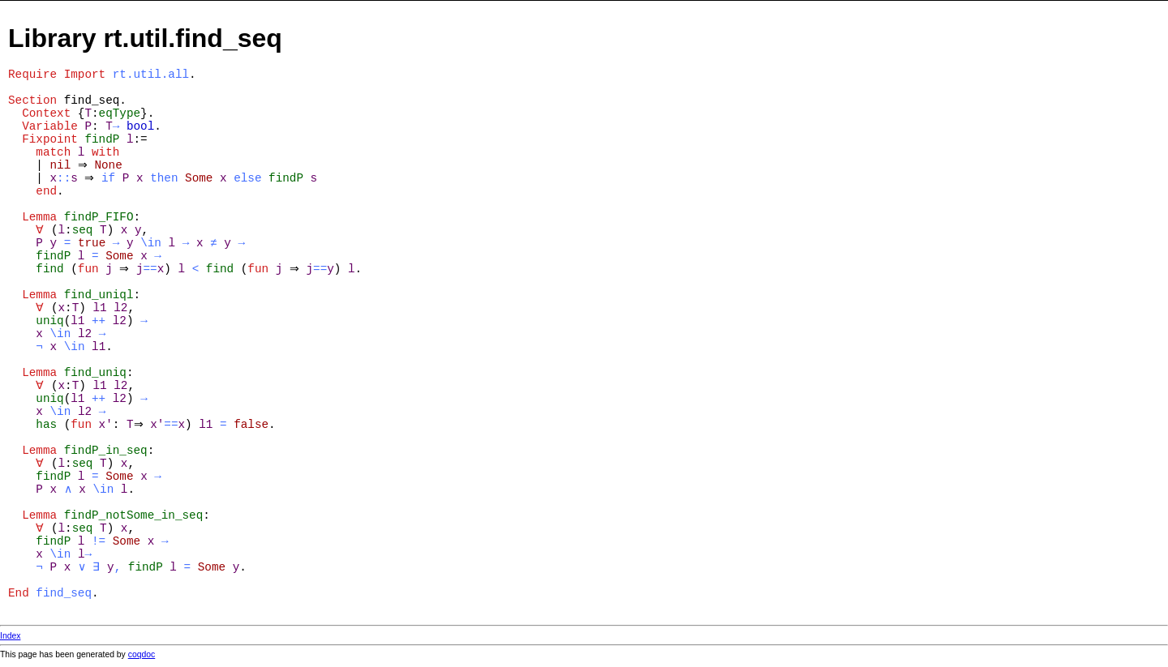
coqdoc (142, 654)
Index (10, 635)
